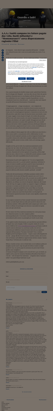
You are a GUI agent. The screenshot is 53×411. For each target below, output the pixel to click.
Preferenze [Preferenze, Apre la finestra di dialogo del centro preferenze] (22, 78)
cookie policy (34, 67)
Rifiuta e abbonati (43, 60)
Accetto (30, 78)
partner (9, 72)
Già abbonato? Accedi (26, 81)
